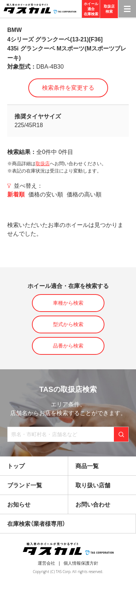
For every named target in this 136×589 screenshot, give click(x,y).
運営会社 (46, 563)
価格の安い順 (45, 194)
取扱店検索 (109, 8)
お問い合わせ (92, 504)
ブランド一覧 (24, 485)
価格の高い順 (84, 194)
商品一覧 (87, 466)
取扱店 (43, 163)
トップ (16, 466)
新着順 (16, 194)
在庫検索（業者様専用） (36, 524)
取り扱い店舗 (92, 485)
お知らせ (18, 504)
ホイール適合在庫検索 (91, 9)
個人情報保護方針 (80, 563)
